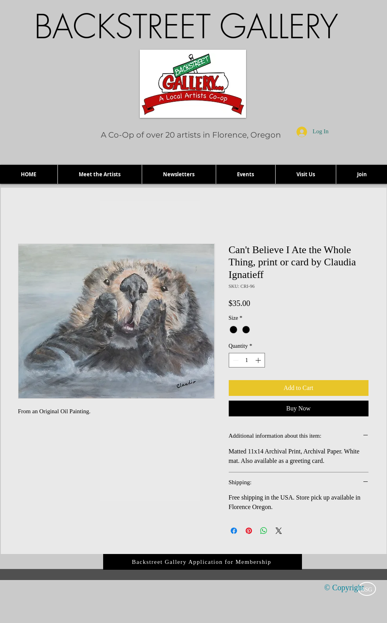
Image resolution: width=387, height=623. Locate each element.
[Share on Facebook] (234, 530)
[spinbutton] (247, 360)
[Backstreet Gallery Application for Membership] (202, 562)
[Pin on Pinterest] (249, 530)
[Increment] (259, 360)
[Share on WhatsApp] (263, 530)
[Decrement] (235, 360)
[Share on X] (278, 530)
